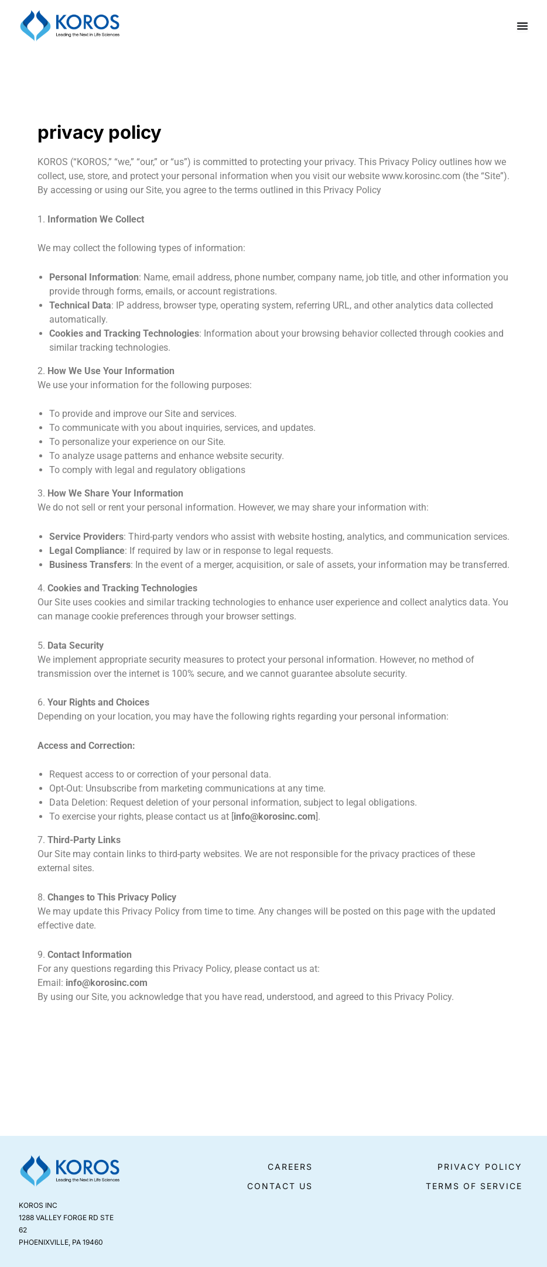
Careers (290, 1167)
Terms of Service (474, 1186)
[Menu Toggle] (522, 26)
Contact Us (280, 1186)
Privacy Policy (479, 1167)
